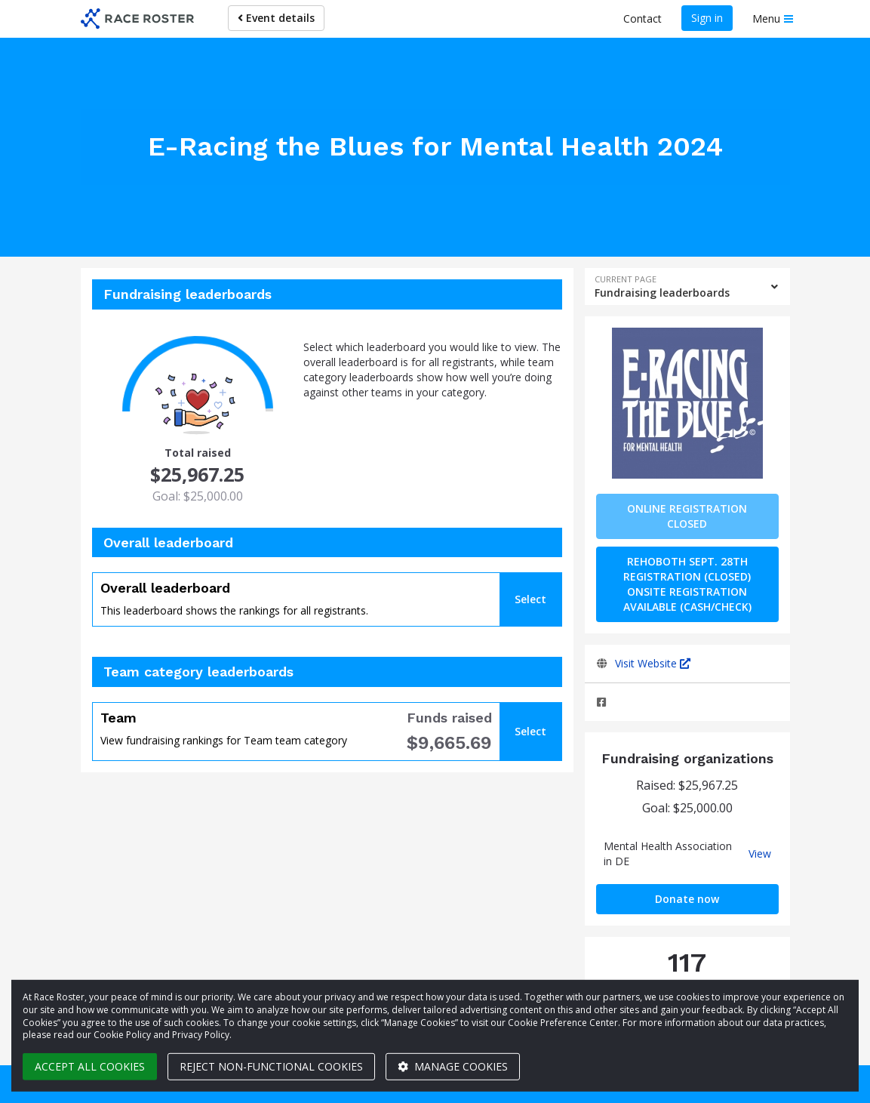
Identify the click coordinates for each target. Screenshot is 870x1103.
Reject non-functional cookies (271, 1066)
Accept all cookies (90, 1066)
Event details (276, 18)
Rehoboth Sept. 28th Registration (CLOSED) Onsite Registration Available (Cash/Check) (687, 584)
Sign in (707, 18)
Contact (642, 18)
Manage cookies (453, 1066)
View (760, 853)
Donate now (687, 899)
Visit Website (652, 663)
